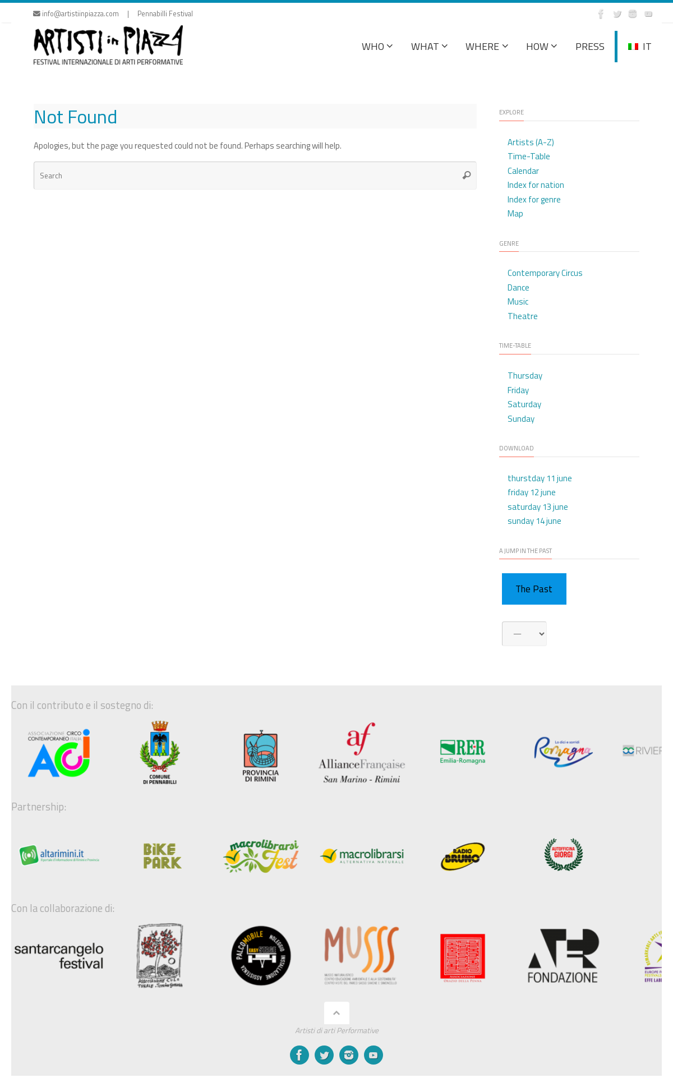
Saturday (524, 404)
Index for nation (536, 184)
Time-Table (529, 156)
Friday (518, 390)
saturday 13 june (538, 506)
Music (518, 301)
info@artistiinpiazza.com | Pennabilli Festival (113, 13)
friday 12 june (532, 492)
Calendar (523, 170)
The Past (533, 589)
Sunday (521, 418)
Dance (518, 287)
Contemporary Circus (545, 272)
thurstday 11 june (540, 478)
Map (515, 213)
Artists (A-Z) (531, 142)
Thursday (525, 375)
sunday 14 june (534, 520)
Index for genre (534, 199)
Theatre (523, 316)
